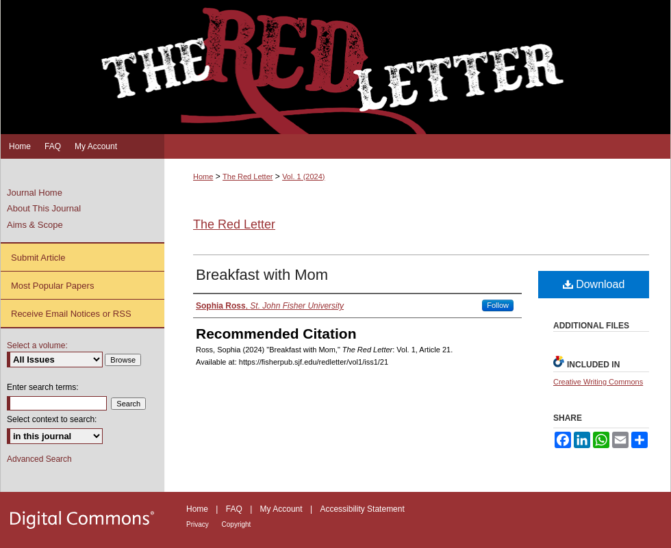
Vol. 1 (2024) (303, 176)
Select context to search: (52, 419)
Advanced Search (39, 459)
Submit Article (38, 257)
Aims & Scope (35, 225)
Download (594, 284)
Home (203, 176)
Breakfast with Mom (262, 274)
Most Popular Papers (52, 285)
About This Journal (44, 208)
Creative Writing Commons (598, 382)
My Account (282, 509)
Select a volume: (37, 345)
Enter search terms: (43, 387)
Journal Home (34, 192)
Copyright (236, 524)
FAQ (235, 509)
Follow (498, 305)
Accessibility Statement (362, 509)
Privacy (198, 524)
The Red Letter (248, 176)
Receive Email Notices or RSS (71, 314)
